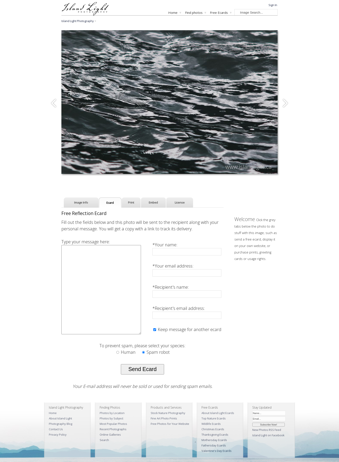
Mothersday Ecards (214, 440)
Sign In (273, 5)
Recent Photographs (113, 429)
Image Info (81, 202)
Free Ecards (219, 12)
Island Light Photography (77, 21)
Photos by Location (112, 413)
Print (131, 202)
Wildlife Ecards (211, 424)
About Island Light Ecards (217, 413)
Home (172, 12)
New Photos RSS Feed (266, 430)
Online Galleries (110, 435)
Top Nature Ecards (213, 418)
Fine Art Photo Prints (164, 418)
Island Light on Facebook (268, 435)
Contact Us (56, 429)
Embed (153, 202)
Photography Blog (60, 424)
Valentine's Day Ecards (216, 451)
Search (104, 440)
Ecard (110, 203)
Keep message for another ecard (189, 329)
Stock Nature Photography (168, 413)
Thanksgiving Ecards (214, 435)
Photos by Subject (111, 418)
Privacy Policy (58, 435)
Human (126, 352)
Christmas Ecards (212, 429)
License (180, 202)
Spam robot (156, 352)
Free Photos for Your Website (170, 424)
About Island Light (60, 418)
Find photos (194, 12)
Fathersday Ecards (213, 445)
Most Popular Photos (113, 424)
